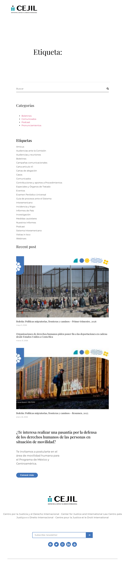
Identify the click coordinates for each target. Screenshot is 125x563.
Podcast (26, 122)
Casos (19, 174)
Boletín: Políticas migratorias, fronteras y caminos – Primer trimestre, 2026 (56, 321)
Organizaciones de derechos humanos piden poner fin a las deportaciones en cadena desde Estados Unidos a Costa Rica (61, 335)
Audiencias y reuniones (28, 154)
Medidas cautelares (26, 218)
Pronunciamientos (31, 125)
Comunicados (29, 119)
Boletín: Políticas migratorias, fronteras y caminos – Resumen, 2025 (52, 413)
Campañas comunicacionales (31, 162)
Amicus (20, 146)
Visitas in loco (23, 234)
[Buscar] (105, 88)
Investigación (23, 214)
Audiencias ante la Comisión (31, 150)
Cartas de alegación (26, 170)
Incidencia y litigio (25, 206)
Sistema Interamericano (29, 230)
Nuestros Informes (26, 222)
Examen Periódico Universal (31, 194)
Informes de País (25, 210)
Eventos (20, 190)
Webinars (21, 238)
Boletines (27, 116)
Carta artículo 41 (24, 166)
